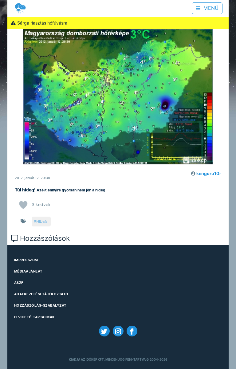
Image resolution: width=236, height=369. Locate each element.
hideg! (42, 221)
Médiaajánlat (28, 271)
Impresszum (26, 260)
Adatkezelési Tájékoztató (41, 294)
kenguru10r (208, 173)
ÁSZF (18, 283)
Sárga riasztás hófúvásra (38, 23)
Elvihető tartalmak (34, 317)
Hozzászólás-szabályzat (40, 305)
